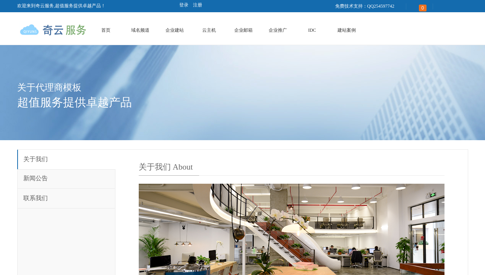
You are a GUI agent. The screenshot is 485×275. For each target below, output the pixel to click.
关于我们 (35, 159)
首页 (105, 30)
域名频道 (140, 30)
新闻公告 (35, 178)
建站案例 (346, 30)
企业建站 (174, 30)
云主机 (209, 30)
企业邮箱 (243, 30)
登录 (183, 5)
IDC (312, 30)
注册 (197, 5)
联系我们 (35, 198)
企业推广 (278, 30)
